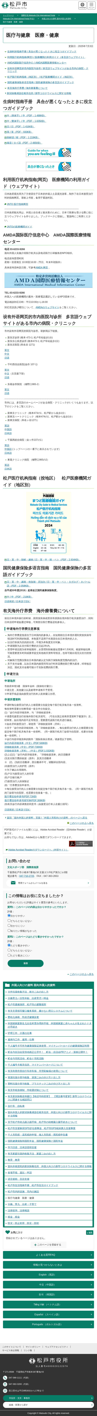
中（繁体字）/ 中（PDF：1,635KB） (26, 121)
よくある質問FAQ (45, 1255)
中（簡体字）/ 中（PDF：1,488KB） (26, 115)
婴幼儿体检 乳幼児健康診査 (23, 1017)
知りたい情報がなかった (23, 931)
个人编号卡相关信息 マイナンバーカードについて (35, 1064)
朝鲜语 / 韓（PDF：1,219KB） (23, 137)
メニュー (91, 6)
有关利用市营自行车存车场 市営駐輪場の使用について (38, 1071)
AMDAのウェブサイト (47, 307)
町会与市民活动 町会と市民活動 (26, 1058)
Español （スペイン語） (47, 1314)
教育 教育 (14, 1160)
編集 (91, 1232)
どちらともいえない (21, 921)
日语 (6, 358)
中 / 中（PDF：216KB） (20, 597)
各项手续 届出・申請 (20, 1172)
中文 (6, 354)
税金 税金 (14, 1217)
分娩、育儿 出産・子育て (22, 1204)
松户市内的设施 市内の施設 (23, 1191)
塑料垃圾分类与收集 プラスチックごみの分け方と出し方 (39, 1083)
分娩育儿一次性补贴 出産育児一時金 (28, 998)
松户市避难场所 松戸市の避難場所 (27, 1004)
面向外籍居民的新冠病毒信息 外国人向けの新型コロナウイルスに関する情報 (50, 1166)
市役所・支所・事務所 (19, 1398)
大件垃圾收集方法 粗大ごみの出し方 (28, 992)
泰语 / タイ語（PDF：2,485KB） (24, 143)
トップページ (8, 15)
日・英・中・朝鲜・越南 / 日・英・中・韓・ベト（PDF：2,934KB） (43, 559)
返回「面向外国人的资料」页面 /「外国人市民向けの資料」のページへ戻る (47, 817)
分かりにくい (17, 926)
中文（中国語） (47, 1284)
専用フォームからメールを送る (32, 883)
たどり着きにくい (20, 955)
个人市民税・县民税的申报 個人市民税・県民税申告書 (38, 1134)
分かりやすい (17, 916)
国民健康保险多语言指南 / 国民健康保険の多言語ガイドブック (40, 82)
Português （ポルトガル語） (47, 1324)
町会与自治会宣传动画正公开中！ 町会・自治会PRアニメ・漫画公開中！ (48, 1052)
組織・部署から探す (18, 1405)
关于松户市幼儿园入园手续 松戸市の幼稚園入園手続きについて (42, 1122)
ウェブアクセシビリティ (56, 1347)
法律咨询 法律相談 (18, 1210)
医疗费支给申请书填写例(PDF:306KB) (25, 800)
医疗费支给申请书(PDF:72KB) (20, 796)
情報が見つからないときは (47, 1265)
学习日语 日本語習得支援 (22, 1147)
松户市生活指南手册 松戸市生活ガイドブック (33, 1185)
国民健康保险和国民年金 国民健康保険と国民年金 (35, 1141)
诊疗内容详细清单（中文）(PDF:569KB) (25, 743)
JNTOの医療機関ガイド (19, 226)
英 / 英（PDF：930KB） (20, 132)
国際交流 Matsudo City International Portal (38, 15)
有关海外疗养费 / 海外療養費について (27, 88)
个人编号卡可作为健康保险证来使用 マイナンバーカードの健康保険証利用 (48, 1046)
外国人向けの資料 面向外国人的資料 (56, 19)
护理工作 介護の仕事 (20, 1033)
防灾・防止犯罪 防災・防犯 (23, 1223)
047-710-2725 (26, 876)
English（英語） (47, 1274)
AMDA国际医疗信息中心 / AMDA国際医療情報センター (36, 62)
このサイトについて (11, 1347)
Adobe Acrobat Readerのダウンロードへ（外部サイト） (38, 850)
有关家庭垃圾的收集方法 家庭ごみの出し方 (32, 1153)
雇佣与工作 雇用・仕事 (21, 1039)
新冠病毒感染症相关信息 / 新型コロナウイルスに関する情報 (39, 93)
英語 (6, 425)
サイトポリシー (33, 1347)
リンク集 (28, 1350)
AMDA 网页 (42, 267)
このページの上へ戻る (82, 823)
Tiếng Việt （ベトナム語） (48, 1304)
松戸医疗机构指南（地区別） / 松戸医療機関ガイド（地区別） (40, 77)
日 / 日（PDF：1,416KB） (21, 126)
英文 (6, 350)
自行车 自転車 (16, 1106)
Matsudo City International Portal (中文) (18, 19)
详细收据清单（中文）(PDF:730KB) (23, 747)
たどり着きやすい (20, 945)
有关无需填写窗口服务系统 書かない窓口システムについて (40, 1011)
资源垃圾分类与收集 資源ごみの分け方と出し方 (34, 1077)
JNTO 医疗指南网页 (17, 204)
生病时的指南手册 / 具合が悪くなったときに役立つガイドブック (41, 51)
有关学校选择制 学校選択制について (28, 1090)
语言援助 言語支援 (18, 1179)
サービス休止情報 (10, 1350)
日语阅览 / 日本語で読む (17, 601)
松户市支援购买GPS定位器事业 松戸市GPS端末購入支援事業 (41, 1128)
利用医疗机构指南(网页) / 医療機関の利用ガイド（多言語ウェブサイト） (46, 57)
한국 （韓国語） (47, 1294)
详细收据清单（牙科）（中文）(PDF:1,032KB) (29, 750)
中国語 (8, 429)
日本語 (8, 433)
